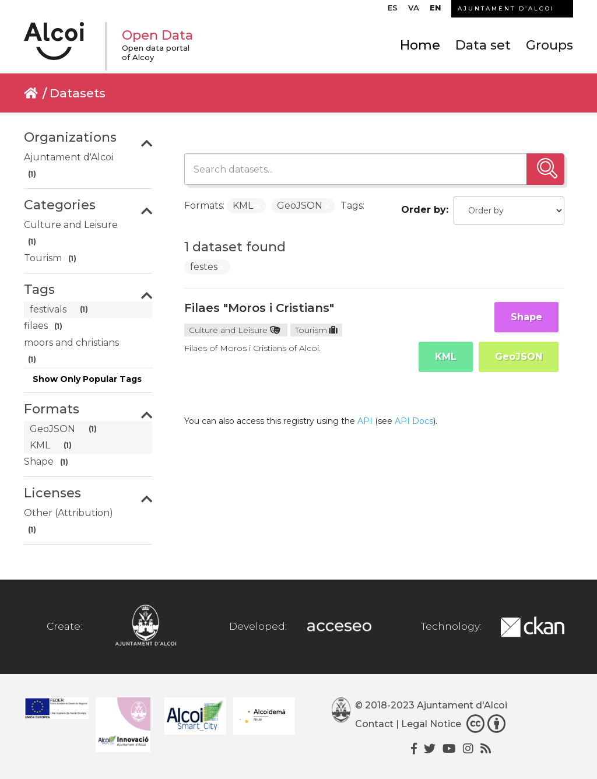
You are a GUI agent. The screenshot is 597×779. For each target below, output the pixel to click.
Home (420, 45)
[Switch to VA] (413, 10)
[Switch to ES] (393, 10)
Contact (374, 723)
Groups (549, 45)
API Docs (414, 421)
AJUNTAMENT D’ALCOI (506, 8)
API (365, 421)
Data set (483, 45)
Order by (423, 209)
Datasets (78, 93)
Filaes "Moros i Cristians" (259, 308)
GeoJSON (518, 356)
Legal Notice (431, 723)
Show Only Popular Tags (87, 379)
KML (445, 356)
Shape (526, 316)
